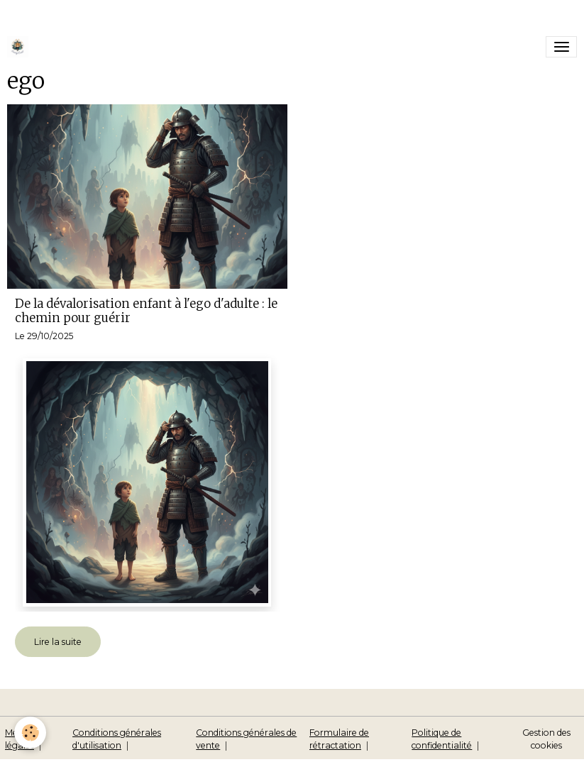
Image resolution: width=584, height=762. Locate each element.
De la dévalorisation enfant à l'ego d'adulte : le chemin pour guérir (146, 311)
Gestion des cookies (546, 739)
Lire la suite (58, 641)
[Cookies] (30, 733)
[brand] (20, 46)
